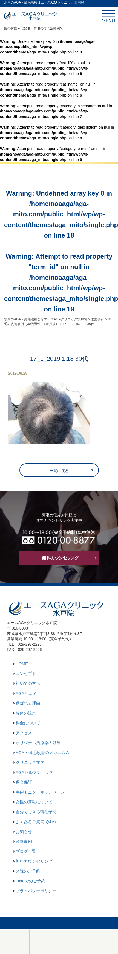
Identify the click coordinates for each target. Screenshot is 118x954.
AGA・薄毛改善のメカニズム (43, 752)
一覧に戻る (59, 470)
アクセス (24, 732)
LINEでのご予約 (30, 881)
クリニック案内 (30, 762)
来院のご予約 (28, 871)
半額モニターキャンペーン (40, 792)
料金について (28, 723)
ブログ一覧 (26, 851)
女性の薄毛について (34, 802)
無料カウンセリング (34, 861)
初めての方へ (28, 683)
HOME (22, 663)
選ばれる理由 (28, 703)
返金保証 (24, 782)
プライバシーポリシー (36, 890)
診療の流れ (26, 713)
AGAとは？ (26, 693)
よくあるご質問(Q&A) (36, 821)
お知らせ (24, 831)
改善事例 (24, 841)
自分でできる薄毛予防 (36, 811)
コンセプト (26, 673)
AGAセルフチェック (34, 772)
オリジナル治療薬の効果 (38, 742)
